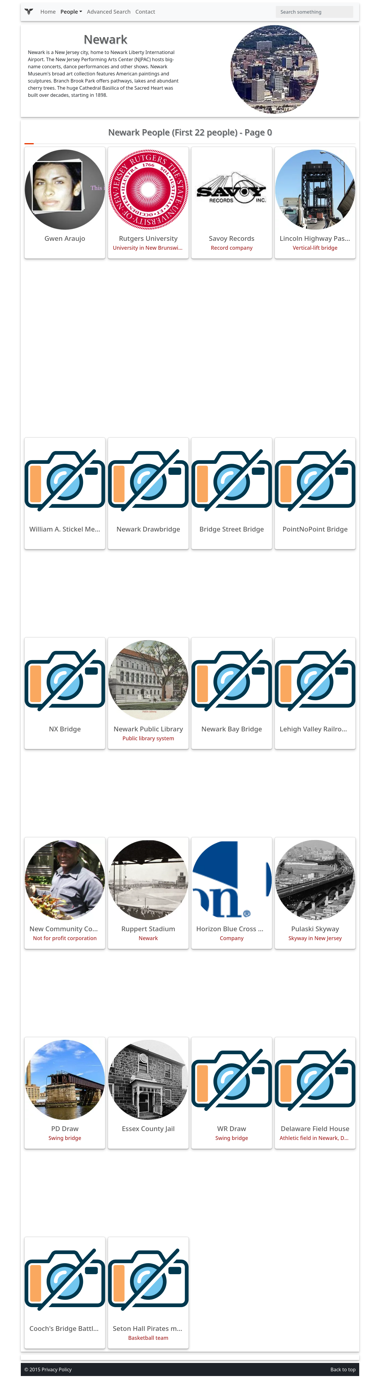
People (69, 11)
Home (48, 11)
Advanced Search (109, 11)
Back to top (343, 1369)
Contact (145, 11)
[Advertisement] (190, 305)
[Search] (314, 12)
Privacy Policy (57, 1369)
